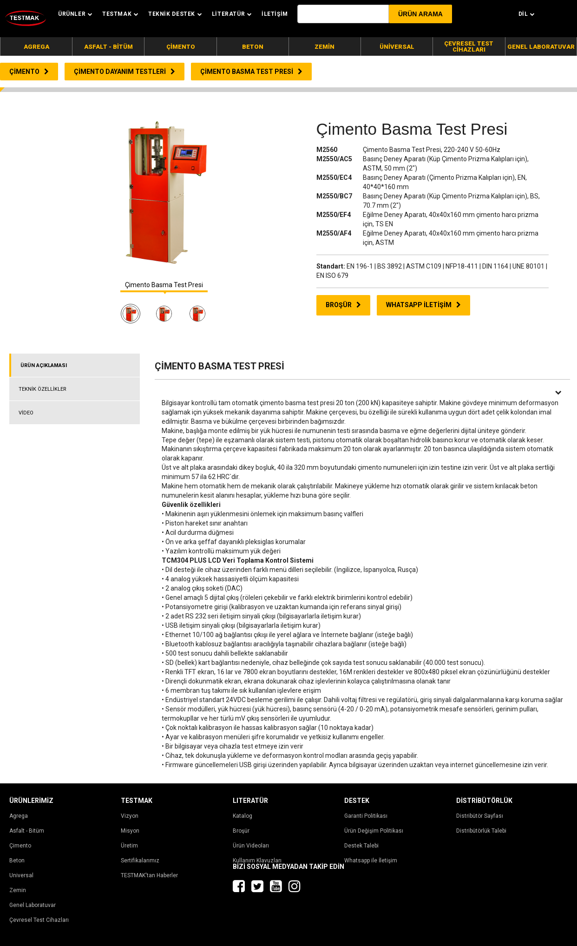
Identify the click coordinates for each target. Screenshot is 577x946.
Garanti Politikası (365, 816)
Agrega (18, 816)
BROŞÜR (343, 305)
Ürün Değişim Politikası (373, 831)
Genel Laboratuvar (32, 905)
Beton (17, 860)
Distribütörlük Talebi (481, 831)
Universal (21, 875)
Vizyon (129, 816)
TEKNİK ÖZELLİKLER (42, 389)
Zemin (17, 890)
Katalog (242, 816)
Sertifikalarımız (140, 860)
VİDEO (26, 413)
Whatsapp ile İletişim (370, 860)
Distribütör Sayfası (479, 816)
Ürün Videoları (251, 845)
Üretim (129, 845)
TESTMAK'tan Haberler (149, 875)
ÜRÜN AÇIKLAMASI (43, 365)
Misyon (130, 831)
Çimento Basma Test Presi (164, 285)
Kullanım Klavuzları (257, 860)
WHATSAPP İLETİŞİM (423, 305)
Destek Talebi (361, 845)
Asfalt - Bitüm (26, 831)
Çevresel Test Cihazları (39, 920)
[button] (420, 14)
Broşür (241, 831)
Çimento (20, 845)
